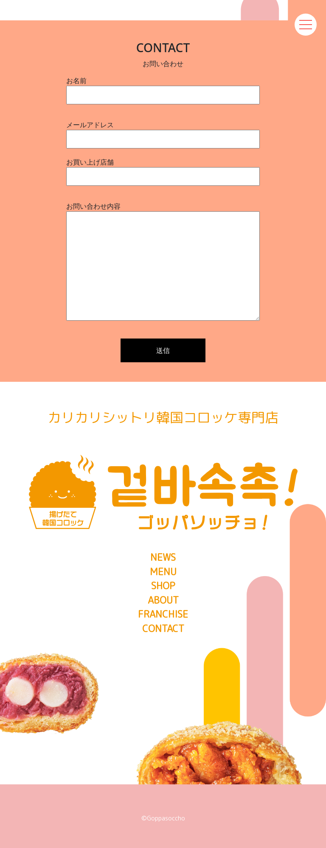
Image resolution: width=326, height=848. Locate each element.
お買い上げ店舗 (163, 169)
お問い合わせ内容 (163, 262)
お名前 (163, 88)
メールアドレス (163, 132)
